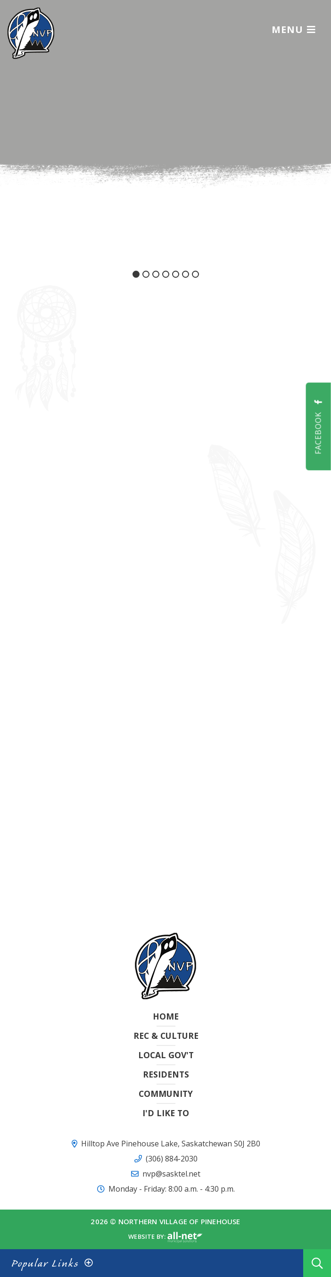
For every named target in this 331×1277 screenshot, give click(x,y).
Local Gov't (166, 1055)
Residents (166, 1074)
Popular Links (45, 1263)
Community (166, 1093)
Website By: (165, 1237)
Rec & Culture (166, 1035)
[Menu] (293, 29)
